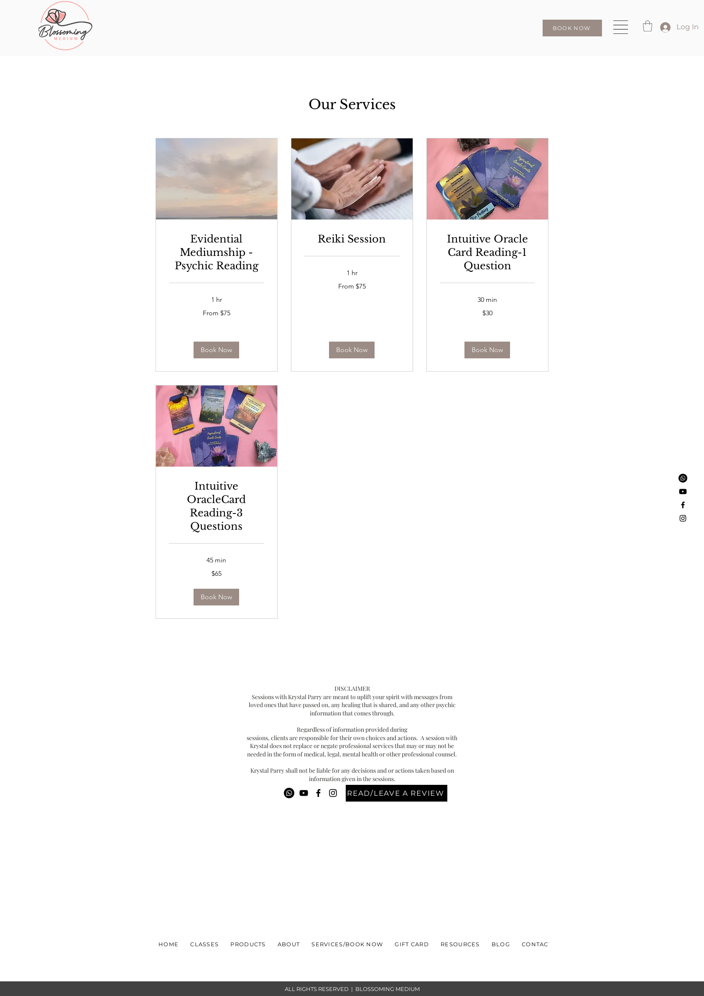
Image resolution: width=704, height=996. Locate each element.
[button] (620, 27)
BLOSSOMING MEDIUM (387, 989)
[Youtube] (682, 491)
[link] (216, 252)
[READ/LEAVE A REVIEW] (396, 793)
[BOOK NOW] (572, 28)
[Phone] (682, 478)
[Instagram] (682, 518)
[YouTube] (303, 793)
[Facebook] (682, 505)
